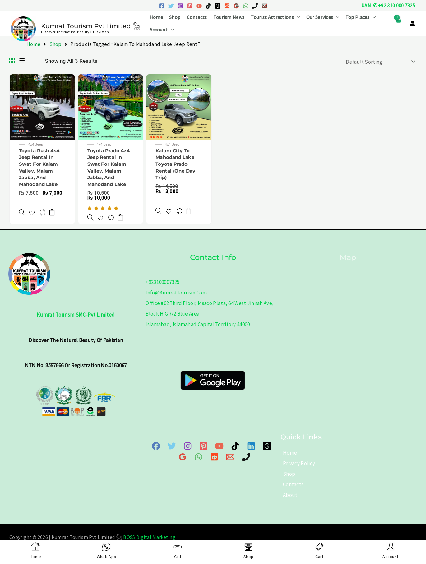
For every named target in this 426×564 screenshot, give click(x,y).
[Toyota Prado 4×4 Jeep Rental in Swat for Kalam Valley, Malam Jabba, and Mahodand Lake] (110, 106)
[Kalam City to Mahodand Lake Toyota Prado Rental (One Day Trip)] (178, 106)
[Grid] (12, 61)
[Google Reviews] (236, 6)
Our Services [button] (322, 17)
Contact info (213, 256)
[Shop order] (379, 62)
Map (348, 256)
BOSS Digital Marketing (149, 537)
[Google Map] (268, 446)
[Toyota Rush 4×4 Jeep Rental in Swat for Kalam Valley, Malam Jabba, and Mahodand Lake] (42, 106)
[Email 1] (264, 6)
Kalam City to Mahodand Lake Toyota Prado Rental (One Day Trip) (177, 165)
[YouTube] (199, 6)
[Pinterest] (189, 6)
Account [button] (162, 29)
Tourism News (229, 17)
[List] (22, 61)
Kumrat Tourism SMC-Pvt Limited (76, 314)
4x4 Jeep (37, 145)
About (287, 494)
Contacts (197, 17)
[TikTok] (208, 6)
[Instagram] (180, 6)
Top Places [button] (360, 17)
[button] (297, 17)
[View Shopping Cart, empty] (398, 23)
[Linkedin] (240, 446)
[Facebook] (161, 6)
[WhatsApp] (245, 6)
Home (156, 17)
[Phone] (235, 456)
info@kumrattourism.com (176, 292)
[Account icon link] (412, 23)
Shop (174, 17)
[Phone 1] (255, 6)
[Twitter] (171, 6)
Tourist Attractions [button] (275, 17)
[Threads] (217, 6)
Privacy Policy (296, 463)
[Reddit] (227, 6)
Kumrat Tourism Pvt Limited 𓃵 (90, 26)
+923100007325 (162, 281)
